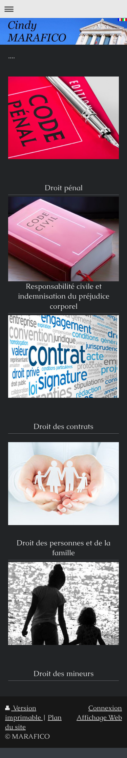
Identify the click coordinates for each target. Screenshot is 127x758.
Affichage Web (99, 717)
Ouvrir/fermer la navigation (63, 9)
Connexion (105, 707)
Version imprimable (24, 712)
